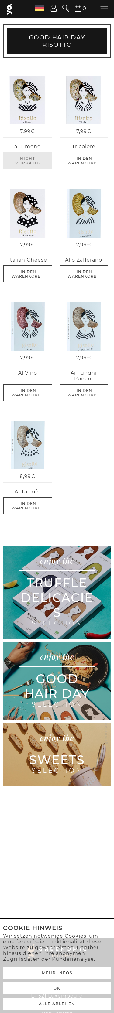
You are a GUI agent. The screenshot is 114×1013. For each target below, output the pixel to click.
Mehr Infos (57, 972)
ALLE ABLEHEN (57, 1003)
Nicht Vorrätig (27, 160)
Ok (57, 988)
